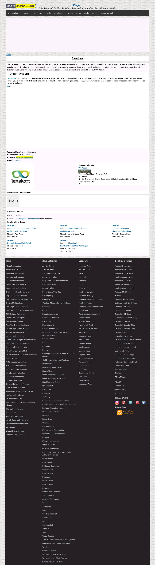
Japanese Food (85, 336)
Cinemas (46, 307)
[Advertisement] (77, 34)
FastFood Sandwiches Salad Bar (92, 307)
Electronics (46, 321)
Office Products (48, 445)
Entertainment (48, 325)
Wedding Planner (49, 551)
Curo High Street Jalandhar (17, 307)
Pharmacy (46, 477)
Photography (47, 484)
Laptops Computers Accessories (55, 408)
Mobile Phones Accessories (53, 434)
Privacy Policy (120, 389)
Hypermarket (47, 386)
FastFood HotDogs (86, 295)
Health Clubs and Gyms (52, 367)
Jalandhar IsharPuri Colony (126, 318)
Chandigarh (124, 228)
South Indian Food (86, 373)
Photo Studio (47, 481)
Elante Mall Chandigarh (122, 231)
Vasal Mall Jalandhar (14, 416)
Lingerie (45, 415)
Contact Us (119, 386)
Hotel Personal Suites (51, 382)
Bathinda (118, 295)
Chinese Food (84, 288)
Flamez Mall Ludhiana (15, 332)
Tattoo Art (46, 529)
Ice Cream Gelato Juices (89, 329)
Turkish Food (84, 380)
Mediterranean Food (87, 347)
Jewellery (46, 397)
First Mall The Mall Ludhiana (17, 325)
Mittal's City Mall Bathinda (16, 369)
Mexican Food (84, 351)
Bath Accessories (49, 284)
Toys (44, 532)
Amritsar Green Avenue (124, 277)
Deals (48, 13)
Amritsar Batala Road (123, 270)
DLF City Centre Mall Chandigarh (74, 246)
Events (70, 13)
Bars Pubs (83, 277)
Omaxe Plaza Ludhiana (15, 388)
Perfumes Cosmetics (50, 466)
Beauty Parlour (48, 288)
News (78, 13)
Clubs (44, 310)
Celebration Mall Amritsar (16, 284)
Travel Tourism (48, 536)
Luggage (45, 423)
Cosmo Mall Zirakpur (14, 303)
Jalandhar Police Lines (124, 336)
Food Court (83, 310)
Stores (94, 13)
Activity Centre (48, 266)
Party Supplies (48, 462)
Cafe (81, 284)
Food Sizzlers (84, 318)
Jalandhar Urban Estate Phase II (128, 340)
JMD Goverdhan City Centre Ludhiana (21, 354)
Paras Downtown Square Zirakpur (19, 391)
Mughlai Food (84, 354)
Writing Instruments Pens (52, 562)
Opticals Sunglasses (24, 157)
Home (8, 55)
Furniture (46, 350)
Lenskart (17, 160)
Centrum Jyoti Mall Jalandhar (18, 292)
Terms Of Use (120, 393)
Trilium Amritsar (12, 412)
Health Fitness (48, 371)
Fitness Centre (48, 339)
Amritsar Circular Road (124, 273)
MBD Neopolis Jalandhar (16, 362)
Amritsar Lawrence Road (125, 284)
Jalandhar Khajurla (122, 321)
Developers (58, 13)
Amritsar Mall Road (123, 292)
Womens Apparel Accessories (54, 554)
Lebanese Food (85, 343)
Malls (86, 13)
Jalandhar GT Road (123, 314)
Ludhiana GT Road (122, 351)
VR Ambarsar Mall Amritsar (17, 424)
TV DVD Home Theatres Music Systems (58, 540)
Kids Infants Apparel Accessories (55, 401)
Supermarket (47, 525)
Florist (44, 342)
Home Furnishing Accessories (54, 378)
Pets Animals (47, 473)
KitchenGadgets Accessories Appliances (58, 404)
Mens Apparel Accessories (53, 430)
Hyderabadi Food (86, 325)
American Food (85, 266)
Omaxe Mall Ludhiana (15, 377)
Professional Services (51, 492)
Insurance (46, 393)
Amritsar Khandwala (123, 281)
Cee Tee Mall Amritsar (15, 281)
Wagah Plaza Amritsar (15, 431)
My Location (13, 13)
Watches (45, 547)
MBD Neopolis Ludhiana (16, 366)
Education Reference (50, 318)
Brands (26, 13)
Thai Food (83, 377)
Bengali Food (84, 281)
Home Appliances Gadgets (53, 375)
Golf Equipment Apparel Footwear (56, 360)
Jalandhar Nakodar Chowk (125, 325)
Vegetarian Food (85, 384)
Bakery (81, 273)
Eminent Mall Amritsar (15, 321)
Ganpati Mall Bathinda (15, 336)
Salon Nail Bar (48, 495)
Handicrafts (47, 364)
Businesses (37, 13)
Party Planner (47, 459)
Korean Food (84, 340)
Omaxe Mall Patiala (14, 380)
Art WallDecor (48, 270)
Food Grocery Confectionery (90, 314)
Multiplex (46, 437)
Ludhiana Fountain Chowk (25, 228)
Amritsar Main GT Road (77, 228)
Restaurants (84, 366)
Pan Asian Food (85, 362)
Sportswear (47, 518)
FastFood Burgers (86, 292)
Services (45, 503)
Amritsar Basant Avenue (125, 266)
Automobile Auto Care (51, 273)
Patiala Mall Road (122, 366)
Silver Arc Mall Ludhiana (16, 399)
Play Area (46, 488)
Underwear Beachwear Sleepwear (56, 543)
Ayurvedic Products (50, 277)
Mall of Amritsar (67, 231)
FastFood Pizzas (85, 303)
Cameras (46, 299)
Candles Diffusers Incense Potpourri (56, 303)
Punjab (77, 5)
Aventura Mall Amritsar (15, 277)
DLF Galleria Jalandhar (15, 314)
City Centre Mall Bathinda (16, 295)
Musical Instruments (50, 441)
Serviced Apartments (50, 499)
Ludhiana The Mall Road (125, 358)
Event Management (50, 329)
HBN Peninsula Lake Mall (16, 351)
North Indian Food (86, 358)
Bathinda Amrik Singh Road (126, 303)
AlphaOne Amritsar (13, 266)
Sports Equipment (49, 514)
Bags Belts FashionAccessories (55, 281)
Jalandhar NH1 (121, 332)
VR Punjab (82, 168)
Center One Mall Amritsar (16, 288)
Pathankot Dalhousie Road (126, 362)
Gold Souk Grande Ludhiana (17, 343)
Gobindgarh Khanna (123, 310)
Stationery (46, 521)
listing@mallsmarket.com (29, 219)
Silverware (46, 506)
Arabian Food (84, 270)
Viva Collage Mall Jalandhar (17, 420)
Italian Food (83, 332)
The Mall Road (121, 369)
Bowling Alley (47, 295)
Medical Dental (48, 426)
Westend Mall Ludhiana (15, 435)
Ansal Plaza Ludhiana (15, 273)
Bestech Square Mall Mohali (19, 243)
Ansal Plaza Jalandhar (15, 270)
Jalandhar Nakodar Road (125, 329)
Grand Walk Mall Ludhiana (16, 347)
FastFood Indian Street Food (90, 299)
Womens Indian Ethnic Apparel (54, 558)
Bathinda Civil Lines (123, 307)
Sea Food (83, 369)
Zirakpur (118, 373)
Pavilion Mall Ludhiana (17, 231)
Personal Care (48, 470)
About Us (119, 382)
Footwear (46, 346)
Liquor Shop (47, 419)
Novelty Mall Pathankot (15, 373)
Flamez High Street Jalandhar (18, 329)
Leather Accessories (50, 412)
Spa (44, 510)
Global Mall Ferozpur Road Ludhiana (21, 340)
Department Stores (50, 314)
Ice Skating (46, 389)
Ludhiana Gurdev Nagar (124, 354)
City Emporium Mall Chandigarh (19, 299)
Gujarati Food (84, 321)
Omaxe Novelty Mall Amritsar (17, 384)
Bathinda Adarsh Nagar (124, 299)
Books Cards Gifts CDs (51, 292)
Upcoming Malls (107, 13)
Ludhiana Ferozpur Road (125, 343)
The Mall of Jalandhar (14, 409)
